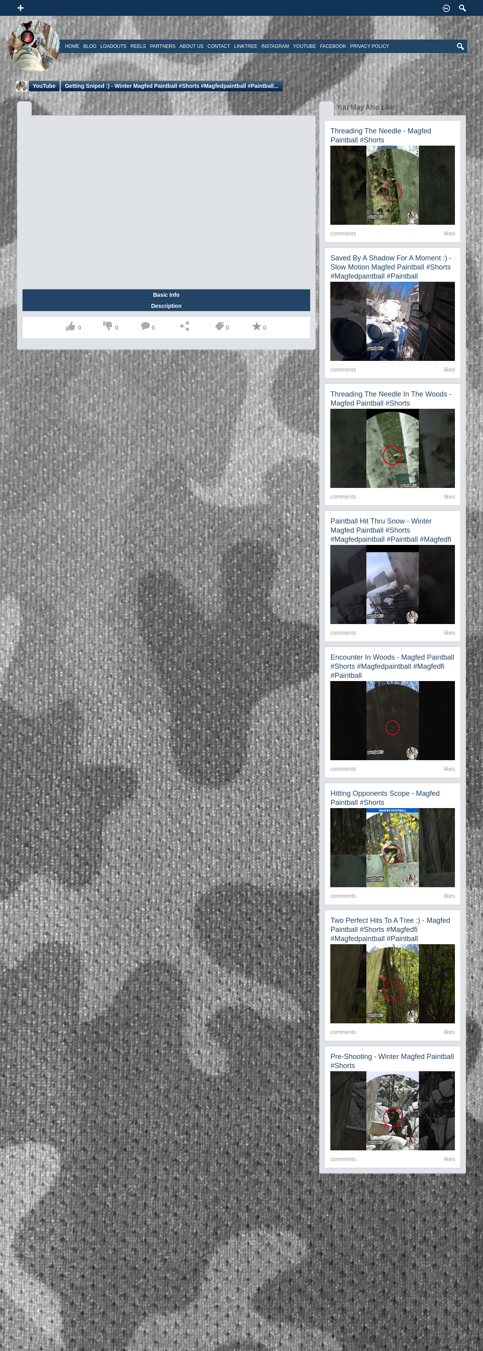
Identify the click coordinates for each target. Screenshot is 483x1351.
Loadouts (113, 46)
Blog (90, 46)
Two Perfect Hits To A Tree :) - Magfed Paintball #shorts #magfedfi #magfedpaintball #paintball (390, 929)
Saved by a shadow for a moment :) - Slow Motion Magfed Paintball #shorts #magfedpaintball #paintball (390, 267)
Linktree (246, 46)
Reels (138, 46)
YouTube (44, 86)
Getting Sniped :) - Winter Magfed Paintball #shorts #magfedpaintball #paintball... (171, 86)
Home (72, 46)
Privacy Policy (369, 46)
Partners (162, 46)
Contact (219, 46)
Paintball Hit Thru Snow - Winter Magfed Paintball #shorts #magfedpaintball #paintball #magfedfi (390, 530)
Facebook (333, 46)
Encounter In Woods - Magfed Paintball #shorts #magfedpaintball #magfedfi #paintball (392, 666)
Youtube (304, 46)
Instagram (275, 46)
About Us (191, 46)
